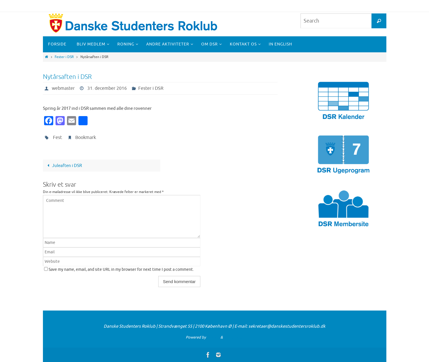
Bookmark (85, 137)
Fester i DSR (64, 57)
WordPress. (233, 337)
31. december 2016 (107, 88)
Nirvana (213, 337)
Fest (57, 137)
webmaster (63, 88)
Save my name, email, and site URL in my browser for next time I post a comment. (121, 269)
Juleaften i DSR (63, 165)
